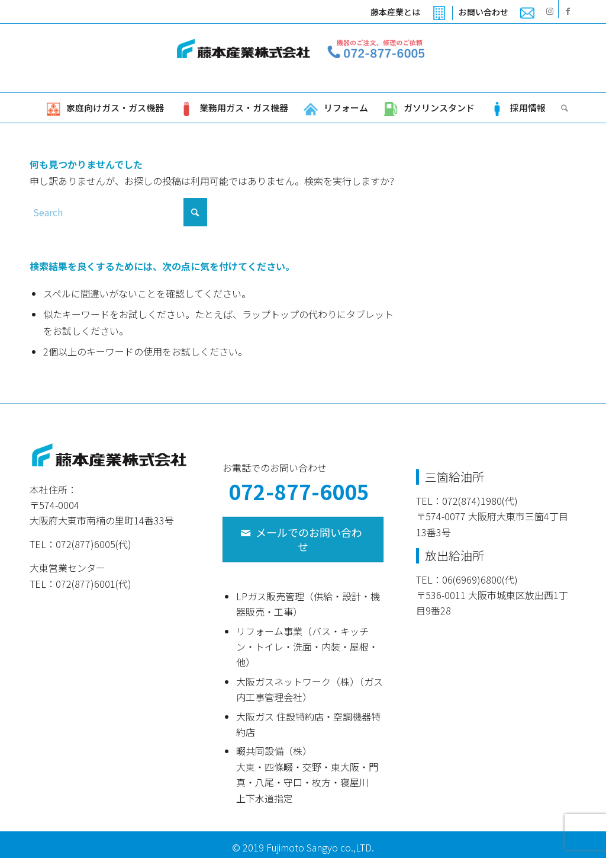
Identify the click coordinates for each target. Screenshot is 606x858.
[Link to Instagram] (549, 11)
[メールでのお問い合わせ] (303, 539)
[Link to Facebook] (567, 11)
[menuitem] (409, 13)
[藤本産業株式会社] (303, 58)
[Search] (560, 108)
